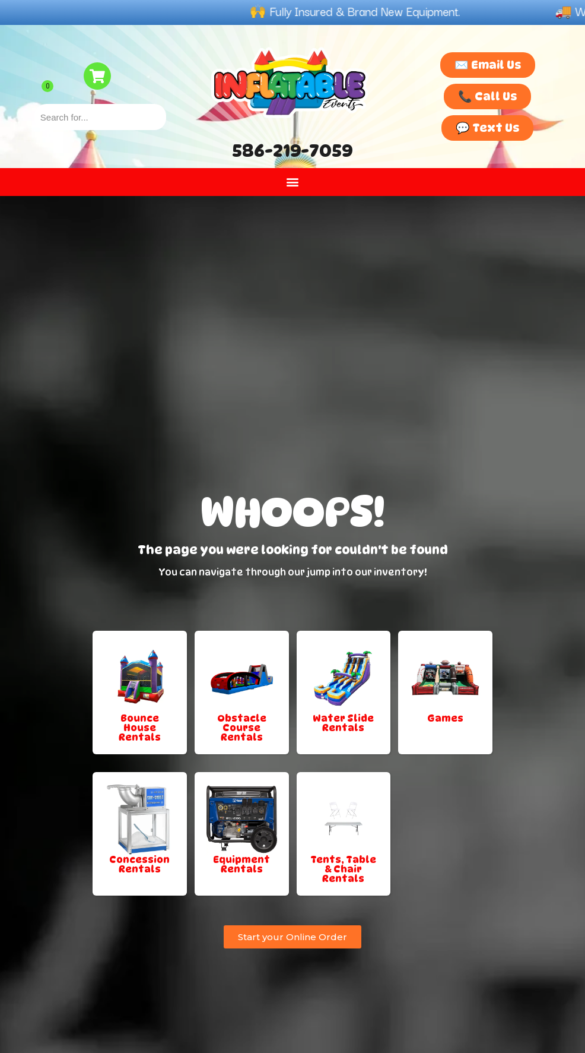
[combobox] (100, 117)
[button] (293, 182)
